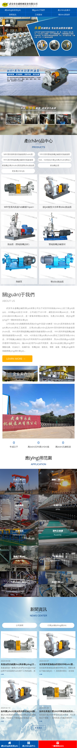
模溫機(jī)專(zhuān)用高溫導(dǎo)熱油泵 (18, 165)
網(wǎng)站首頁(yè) (13, 10)
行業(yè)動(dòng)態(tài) (57, 625)
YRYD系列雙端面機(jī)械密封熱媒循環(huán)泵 (55, 156)
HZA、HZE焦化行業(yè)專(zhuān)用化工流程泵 (54, 162)
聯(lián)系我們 (64, 14)
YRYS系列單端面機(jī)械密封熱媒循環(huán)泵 (18, 162)
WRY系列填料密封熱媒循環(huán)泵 (18, 154)
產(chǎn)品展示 (64, 10)
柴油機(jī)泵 (54, 165)
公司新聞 (19, 625)
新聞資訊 (12, 14)
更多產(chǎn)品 (18, 171)
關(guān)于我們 (38, 10)
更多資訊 (38, 728)
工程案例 (38, 14)
